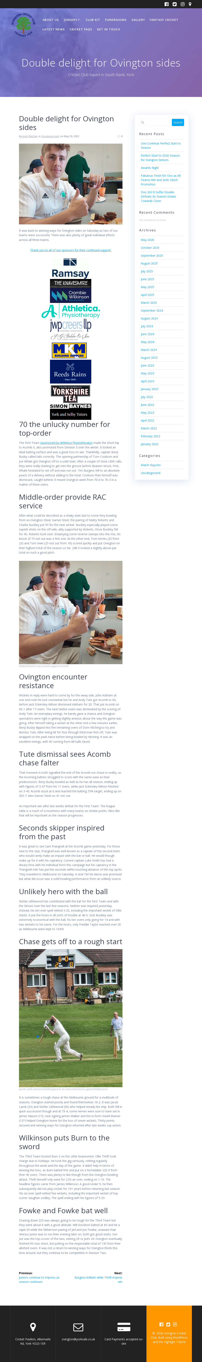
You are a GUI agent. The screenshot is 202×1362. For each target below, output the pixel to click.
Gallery (138, 20)
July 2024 (147, 326)
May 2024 (147, 342)
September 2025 (152, 255)
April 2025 (147, 295)
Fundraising (116, 20)
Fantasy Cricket (164, 20)
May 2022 (147, 413)
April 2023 (147, 381)
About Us (51, 20)
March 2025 (149, 303)
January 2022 (149, 444)
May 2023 (147, 373)
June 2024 (147, 334)
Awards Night (150, 168)
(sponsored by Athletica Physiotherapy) (66, 443)
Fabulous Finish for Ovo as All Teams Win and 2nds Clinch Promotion (161, 180)
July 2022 (147, 397)
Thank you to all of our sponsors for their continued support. (70, 250)
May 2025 (147, 287)
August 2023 (149, 358)
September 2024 (152, 310)
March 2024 (149, 350)
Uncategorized (50, 136)
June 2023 (147, 365)
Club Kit (93, 20)
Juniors (70, 20)
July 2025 (147, 271)
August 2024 (149, 318)
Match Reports (151, 465)
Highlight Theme (175, 1342)
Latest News (54, 29)
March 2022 (149, 428)
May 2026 (147, 240)
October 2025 (150, 248)
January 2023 (149, 389)
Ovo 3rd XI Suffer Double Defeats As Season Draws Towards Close (158, 196)
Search (177, 122)
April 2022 (147, 420)
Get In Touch (108, 29)
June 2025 (147, 279)
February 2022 (150, 436)
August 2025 (149, 263)
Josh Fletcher (30, 136)
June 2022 (147, 405)
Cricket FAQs (81, 29)
